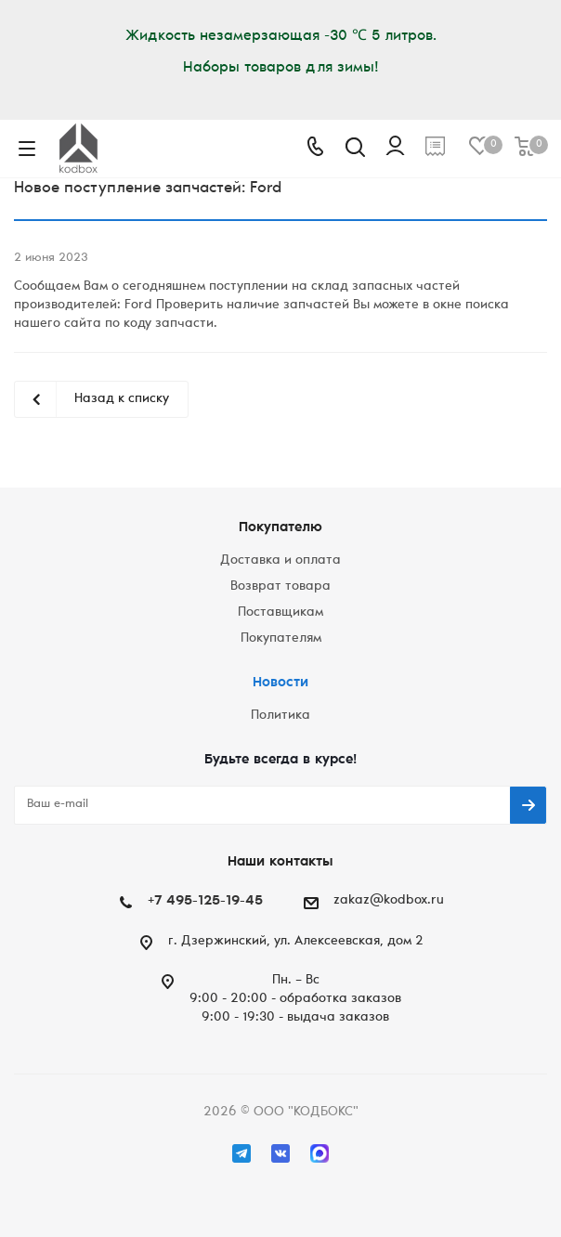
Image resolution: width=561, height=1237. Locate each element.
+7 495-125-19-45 (205, 901)
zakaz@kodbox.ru (388, 900)
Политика (280, 716)
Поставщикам (280, 612)
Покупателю (280, 528)
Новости (280, 683)
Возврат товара (280, 586)
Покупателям (281, 638)
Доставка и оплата (280, 560)
